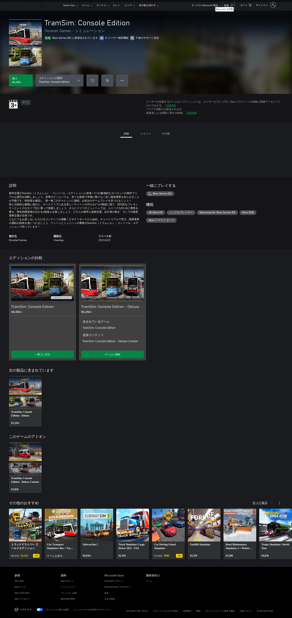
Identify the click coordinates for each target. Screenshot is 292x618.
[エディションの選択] (59, 80)
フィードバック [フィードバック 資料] (68, 587)
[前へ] (272, 503)
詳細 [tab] (126, 133)
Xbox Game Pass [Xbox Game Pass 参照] (22, 593)
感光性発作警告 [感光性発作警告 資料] (68, 599)
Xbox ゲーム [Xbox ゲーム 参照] (20, 587)
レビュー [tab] (146, 133)
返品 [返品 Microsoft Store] (106, 593)
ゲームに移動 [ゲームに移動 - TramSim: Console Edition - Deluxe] (112, 354)
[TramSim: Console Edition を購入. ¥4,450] (21, 80)
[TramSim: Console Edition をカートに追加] (107, 80)
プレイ (116, 5)
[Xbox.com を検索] (228, 5)
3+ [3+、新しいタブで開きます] (26, 102)
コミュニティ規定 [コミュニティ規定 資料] (69, 593)
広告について (246, 611)
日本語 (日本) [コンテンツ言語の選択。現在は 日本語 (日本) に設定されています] (26, 609)
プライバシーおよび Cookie (165, 611)
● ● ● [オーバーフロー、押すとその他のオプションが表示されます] (122, 80)
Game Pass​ (69, 5)
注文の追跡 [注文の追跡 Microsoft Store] (109, 599)
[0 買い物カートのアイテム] (246, 4)
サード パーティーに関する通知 (220, 611)
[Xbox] (51, 5)
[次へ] (279, 503)
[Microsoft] (27, 5)
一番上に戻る (42, 354)
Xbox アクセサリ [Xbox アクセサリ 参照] (22, 599)
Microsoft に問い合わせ (137, 611)
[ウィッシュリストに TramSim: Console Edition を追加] (92, 80)
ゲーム (85, 5)
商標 (198, 611)
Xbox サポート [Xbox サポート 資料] (67, 581)
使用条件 (187, 611)
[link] (25, 401)
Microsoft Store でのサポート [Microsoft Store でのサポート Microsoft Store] (117, 587)
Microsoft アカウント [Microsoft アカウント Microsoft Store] (114, 581)
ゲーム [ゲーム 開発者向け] (149, 581)
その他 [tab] (166, 133)
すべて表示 (260, 503)
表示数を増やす (147, 5)
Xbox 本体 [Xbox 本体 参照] (19, 581)
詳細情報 (170, 105)
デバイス (101, 5)
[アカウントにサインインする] (265, 5)
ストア (128, 5)
